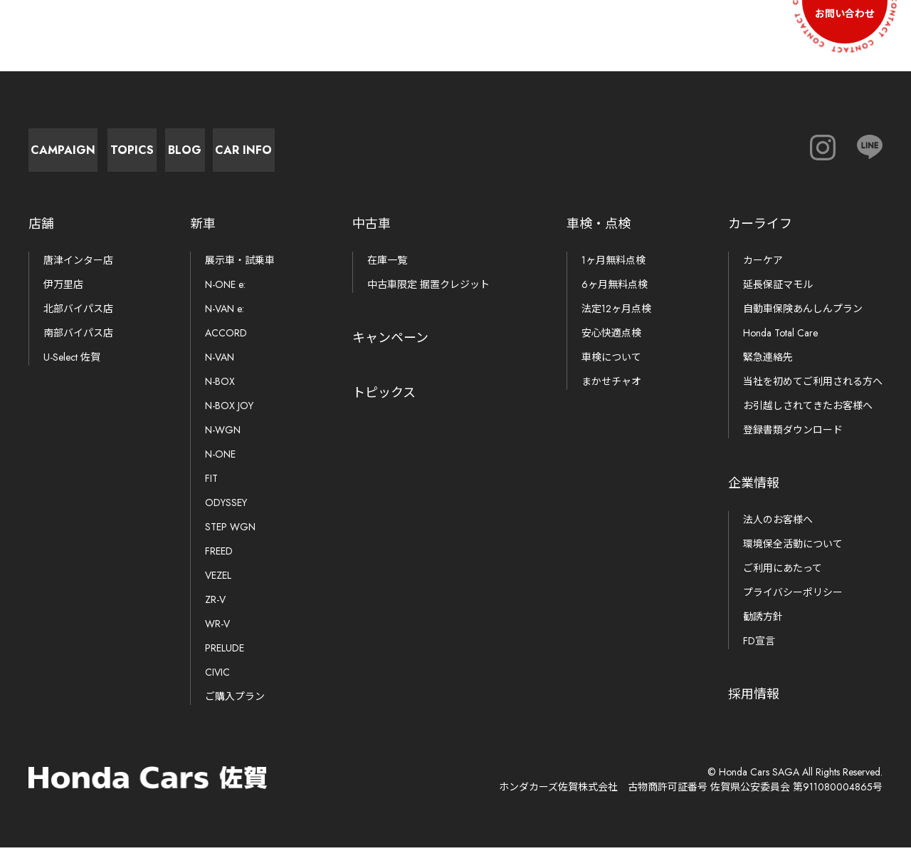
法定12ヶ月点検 (616, 322)
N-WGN (223, 443)
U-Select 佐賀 (71, 371)
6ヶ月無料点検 (614, 298)
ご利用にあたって (782, 581)
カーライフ (760, 237)
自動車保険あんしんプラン (803, 322)
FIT (211, 492)
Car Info (569, 156)
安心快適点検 (611, 346)
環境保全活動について (793, 557)
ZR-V (215, 613)
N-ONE (220, 467)
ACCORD (226, 346)
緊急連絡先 (768, 371)
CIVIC (217, 686)
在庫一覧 (387, 274)
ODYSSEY (226, 516)
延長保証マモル (778, 298)
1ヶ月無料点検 (613, 274)
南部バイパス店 (78, 346)
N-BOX (220, 395)
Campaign (100, 156)
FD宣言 (759, 654)
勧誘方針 (763, 630)
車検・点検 (599, 237)
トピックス (384, 406)
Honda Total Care (780, 346)
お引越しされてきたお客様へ (808, 419)
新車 (203, 237)
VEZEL (218, 589)
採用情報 (753, 707)
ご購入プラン (235, 710)
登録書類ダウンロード (793, 443)
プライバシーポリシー (793, 606)
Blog (413, 156)
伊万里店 (63, 298)
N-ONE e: (225, 298)
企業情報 (753, 497)
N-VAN (219, 371)
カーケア (763, 274)
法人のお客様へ (778, 533)
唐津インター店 (78, 274)
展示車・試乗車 (240, 274)
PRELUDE (224, 661)
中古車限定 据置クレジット (428, 298)
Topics (256, 156)
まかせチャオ (611, 395)
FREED (219, 564)
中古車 (371, 237)
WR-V (217, 637)
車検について (611, 371)
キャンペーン (390, 351)
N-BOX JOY (229, 419)
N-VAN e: (224, 322)
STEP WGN (230, 540)
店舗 (41, 237)
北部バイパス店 (78, 322)
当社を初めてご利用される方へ (813, 395)
